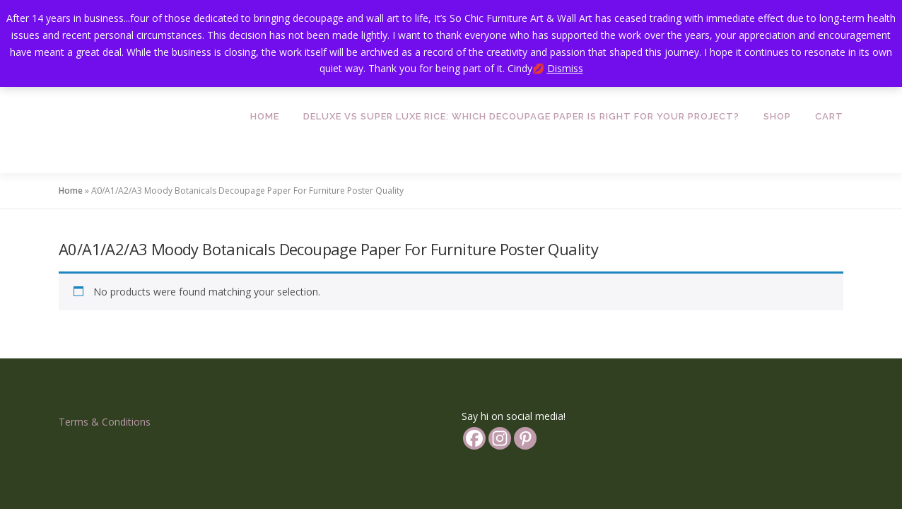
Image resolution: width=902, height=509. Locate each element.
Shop (777, 116)
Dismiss (565, 68)
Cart (829, 116)
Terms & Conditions (105, 361)
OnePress (488, 469)
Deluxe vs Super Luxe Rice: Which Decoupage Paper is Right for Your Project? (521, 116)
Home (264, 116)
